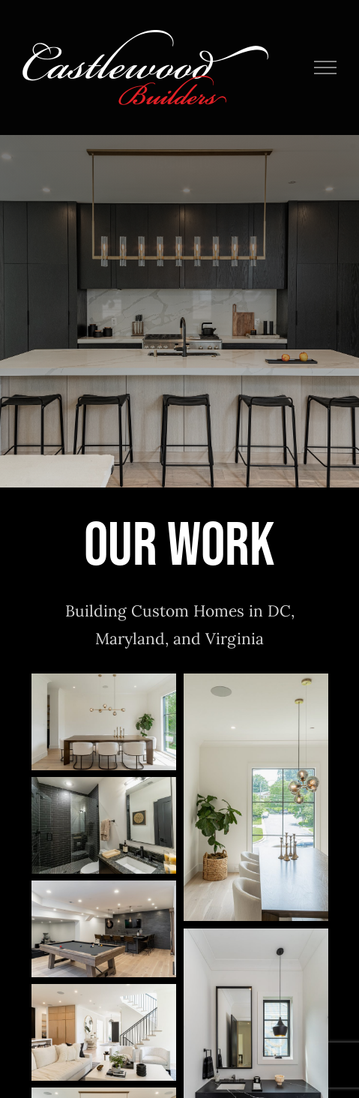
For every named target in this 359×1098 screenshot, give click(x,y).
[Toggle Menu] (326, 67)
